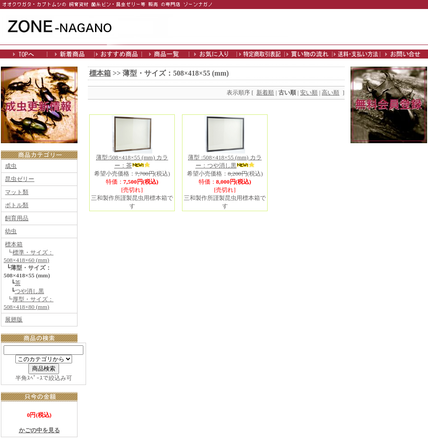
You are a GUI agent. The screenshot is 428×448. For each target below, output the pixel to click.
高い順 (330, 92)
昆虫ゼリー (19, 179)
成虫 (11, 166)
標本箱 (14, 244)
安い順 (309, 92)
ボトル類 (16, 205)
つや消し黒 (29, 291)
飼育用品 (16, 218)
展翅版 (14, 319)
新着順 (265, 92)
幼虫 (11, 231)
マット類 (16, 192)
